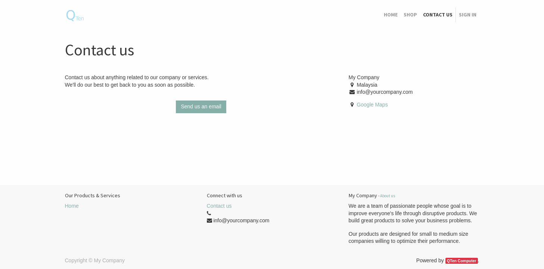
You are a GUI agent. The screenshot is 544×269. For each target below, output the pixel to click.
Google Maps (372, 105)
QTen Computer (461, 261)
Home (72, 206)
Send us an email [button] (201, 106)
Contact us (219, 206)
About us (387, 195)
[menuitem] (391, 14)
